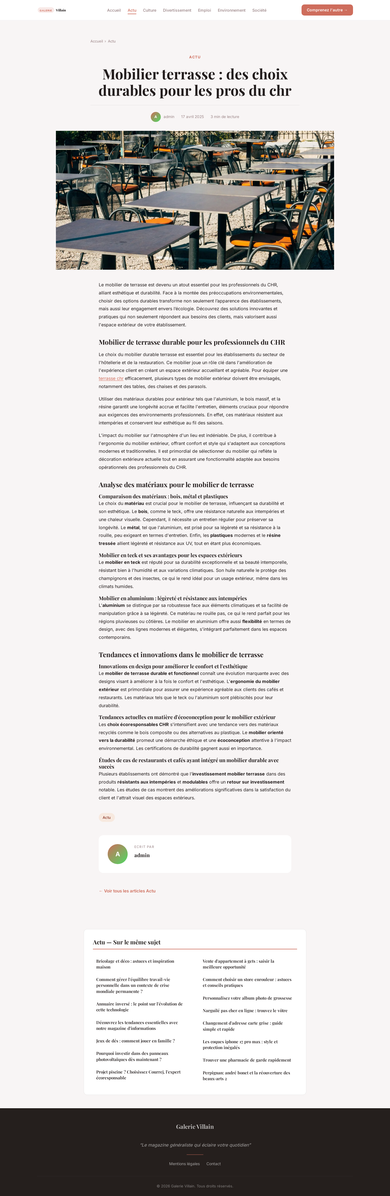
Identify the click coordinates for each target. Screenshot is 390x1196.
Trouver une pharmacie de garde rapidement (247, 1060)
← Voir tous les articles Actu (127, 891)
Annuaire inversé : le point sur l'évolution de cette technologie (139, 1006)
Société (259, 9)
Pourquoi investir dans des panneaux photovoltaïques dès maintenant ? (132, 1056)
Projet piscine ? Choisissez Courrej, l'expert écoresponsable (138, 1074)
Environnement (232, 9)
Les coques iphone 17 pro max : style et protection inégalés (240, 1044)
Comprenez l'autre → (327, 9)
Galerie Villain (195, 1126)
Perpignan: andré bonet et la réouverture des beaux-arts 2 (246, 1075)
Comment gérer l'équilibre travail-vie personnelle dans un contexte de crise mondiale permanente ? (133, 985)
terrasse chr (111, 378)
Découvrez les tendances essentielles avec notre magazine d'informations (137, 1025)
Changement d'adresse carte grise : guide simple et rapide (243, 1026)
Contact (213, 1163)
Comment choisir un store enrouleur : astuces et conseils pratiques (247, 982)
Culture (149, 9)
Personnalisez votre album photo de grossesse (247, 998)
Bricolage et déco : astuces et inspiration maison (135, 964)
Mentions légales (184, 1163)
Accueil (114, 9)
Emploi (204, 9)
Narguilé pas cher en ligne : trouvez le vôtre (245, 1010)
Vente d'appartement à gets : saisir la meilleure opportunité (238, 964)
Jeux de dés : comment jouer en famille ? (135, 1041)
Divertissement (177, 9)
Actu (132, 9)
